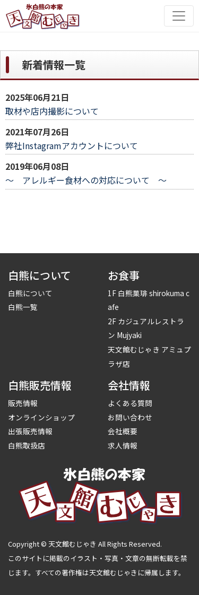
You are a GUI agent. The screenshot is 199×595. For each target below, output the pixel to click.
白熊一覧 (23, 306)
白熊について (30, 293)
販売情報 (23, 403)
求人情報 (122, 445)
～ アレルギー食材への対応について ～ (86, 180)
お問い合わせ (130, 417)
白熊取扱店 (26, 445)
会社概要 (122, 431)
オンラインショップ (41, 417)
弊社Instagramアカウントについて (71, 145)
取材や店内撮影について (52, 111)
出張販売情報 (30, 431)
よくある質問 (130, 403)
